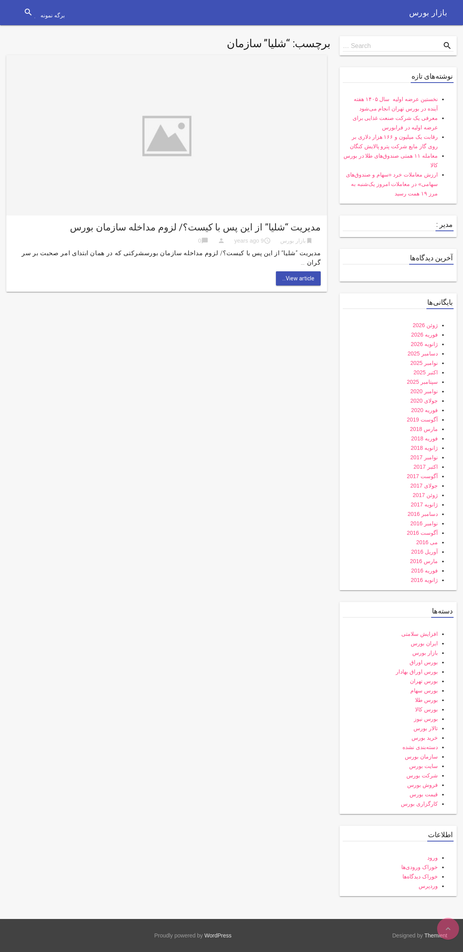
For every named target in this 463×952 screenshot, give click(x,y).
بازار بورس (428, 12)
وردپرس (428, 886)
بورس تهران (424, 681)
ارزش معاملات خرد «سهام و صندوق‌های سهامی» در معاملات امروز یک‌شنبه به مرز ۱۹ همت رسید (392, 184)
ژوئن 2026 (425, 325)
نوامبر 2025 (424, 363)
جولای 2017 (424, 485)
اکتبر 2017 (425, 467)
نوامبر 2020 (424, 391)
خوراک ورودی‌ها (419, 867)
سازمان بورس (421, 756)
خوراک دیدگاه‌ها (420, 876)
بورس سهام (424, 690)
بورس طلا (426, 700)
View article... (298, 278)
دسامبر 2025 (423, 353)
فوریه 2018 (424, 438)
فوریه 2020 (424, 410)
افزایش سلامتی (419, 634)
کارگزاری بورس (419, 804)
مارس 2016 (424, 561)
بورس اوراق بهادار (417, 671)
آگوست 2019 (422, 419)
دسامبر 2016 (423, 514)
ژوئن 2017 (425, 495)
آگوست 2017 (422, 476)
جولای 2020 (424, 401)
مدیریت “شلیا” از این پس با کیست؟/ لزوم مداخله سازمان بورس (195, 227)
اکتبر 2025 (425, 372)
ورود (432, 857)
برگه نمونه (52, 15)
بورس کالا (426, 709)
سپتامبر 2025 (422, 382)
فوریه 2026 (424, 334)
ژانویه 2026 (424, 344)
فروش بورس (422, 785)
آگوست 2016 (422, 533)
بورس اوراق (424, 662)
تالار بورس (425, 728)
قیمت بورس (424, 794)
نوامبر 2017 (424, 457)
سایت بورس (423, 766)
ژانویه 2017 (424, 504)
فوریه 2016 (424, 570)
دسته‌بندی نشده (420, 747)
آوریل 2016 (424, 552)
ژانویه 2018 (424, 448)
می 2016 (427, 542)
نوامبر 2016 (424, 523)
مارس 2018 (424, 429)
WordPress (218, 935)
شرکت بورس (422, 775)
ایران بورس (424, 643)
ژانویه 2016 (424, 580)
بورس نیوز (426, 719)
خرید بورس (425, 738)
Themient (435, 935)
